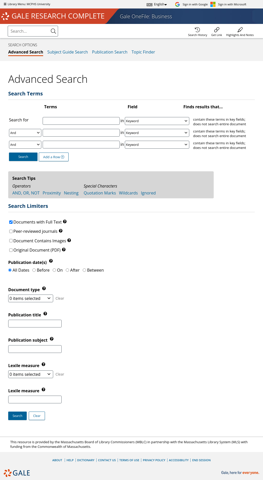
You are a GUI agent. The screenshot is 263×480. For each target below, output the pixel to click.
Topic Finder (143, 52)
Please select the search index (8, 26)
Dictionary (86, 460)
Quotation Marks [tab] (100, 193)
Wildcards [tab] (128, 193)
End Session (201, 460)
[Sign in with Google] (191, 4)
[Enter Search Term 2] (81, 133)
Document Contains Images (39, 241)
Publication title (25, 315)
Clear (59, 298)
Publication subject (28, 340)
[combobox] (29, 31)
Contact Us (107, 460)
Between (95, 270)
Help (70, 460)
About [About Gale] (57, 460)
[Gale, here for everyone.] (241, 473)
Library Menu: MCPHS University (26, 4)
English (159, 4)
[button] (37, 416)
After (75, 270)
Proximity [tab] (52, 193)
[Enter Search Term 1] (81, 121)
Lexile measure (24, 391)
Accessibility (179, 460)
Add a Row (53, 157)
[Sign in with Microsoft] (228, 4)
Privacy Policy (154, 460)
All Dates (21, 270)
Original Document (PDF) (37, 250)
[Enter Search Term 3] (81, 144)
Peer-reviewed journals (35, 231)
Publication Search (109, 52)
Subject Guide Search (67, 52)
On (60, 270)
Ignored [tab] (148, 193)
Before (43, 270)
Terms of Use (129, 460)
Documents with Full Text (37, 222)
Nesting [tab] (71, 193)
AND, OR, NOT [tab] (26, 193)
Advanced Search (25, 52)
